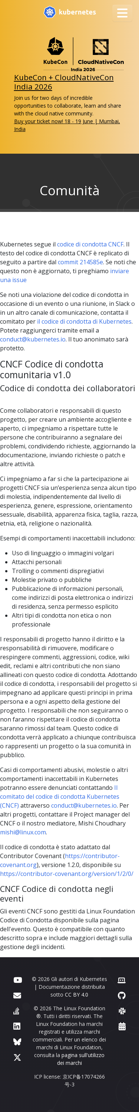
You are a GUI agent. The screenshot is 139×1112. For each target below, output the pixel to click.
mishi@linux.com (23, 832)
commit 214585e (80, 262)
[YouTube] (17, 979)
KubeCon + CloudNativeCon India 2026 (64, 82)
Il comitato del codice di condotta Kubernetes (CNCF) (59, 797)
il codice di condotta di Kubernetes (84, 321)
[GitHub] (122, 995)
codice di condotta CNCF (90, 244)
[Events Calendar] (122, 1026)
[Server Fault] (16, 1010)
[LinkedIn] (16, 1026)
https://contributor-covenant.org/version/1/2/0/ (66, 874)
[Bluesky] (17, 1041)
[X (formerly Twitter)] (17, 1057)
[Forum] (17, 995)
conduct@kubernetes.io (33, 339)
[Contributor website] (122, 979)
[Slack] (122, 1010)
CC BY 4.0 (76, 994)
